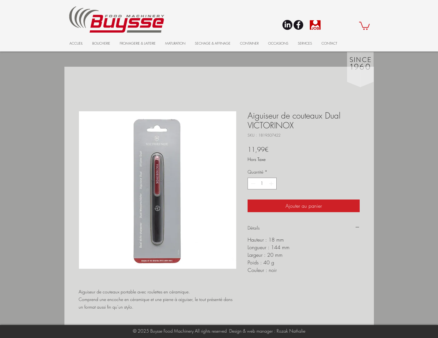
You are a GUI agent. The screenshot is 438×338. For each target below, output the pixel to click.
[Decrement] (252, 183)
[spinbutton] (262, 183)
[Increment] (272, 183)
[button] (364, 25)
